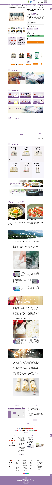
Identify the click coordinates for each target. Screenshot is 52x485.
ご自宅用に (38, 469)
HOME (8, 7)
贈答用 (30, 33)
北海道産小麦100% (32, 463)
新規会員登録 (24, 467)
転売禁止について (25, 465)
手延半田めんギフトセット (15, 7)
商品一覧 (38, 465)
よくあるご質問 (17, 470)
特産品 (31, 469)
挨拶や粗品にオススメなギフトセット (40, 464)
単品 (27, 33)
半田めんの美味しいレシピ (18, 468)
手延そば (31, 466)
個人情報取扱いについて (25, 470)
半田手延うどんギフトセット (40, 463)
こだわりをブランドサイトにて (39, 2)
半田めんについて (17, 462)
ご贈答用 (11, 7)
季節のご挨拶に (39, 467)
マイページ (46, 2)
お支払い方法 (24, 462)
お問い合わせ (24, 463)
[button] (9, 59)
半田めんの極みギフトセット (40, 462)
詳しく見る (25, 432)
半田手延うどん (31, 465)
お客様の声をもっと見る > (40, 138)
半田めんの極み (31, 462)
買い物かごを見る (25, 468)
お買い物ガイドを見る (18, 463)
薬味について (17, 467)
